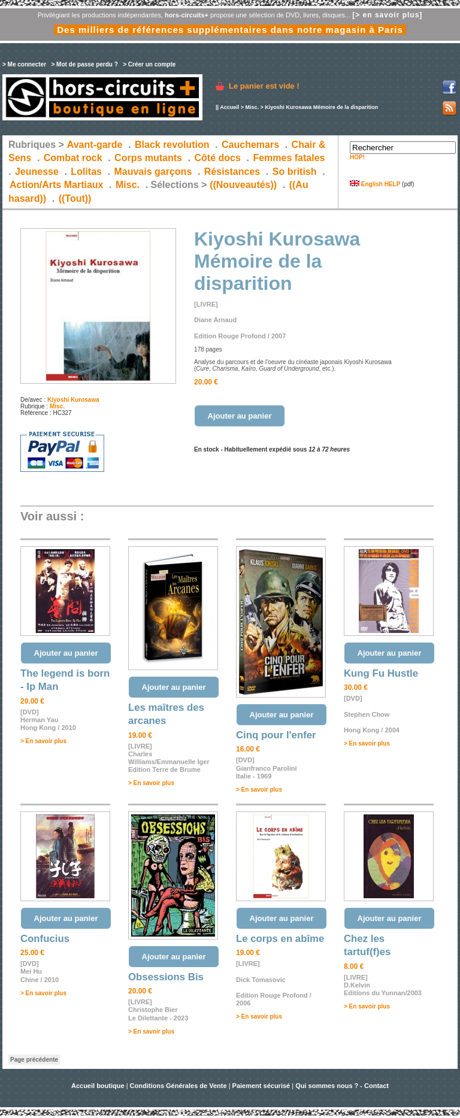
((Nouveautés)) (243, 185)
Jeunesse (37, 171)
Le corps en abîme (280, 938)
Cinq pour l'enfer (276, 735)
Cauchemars (250, 145)
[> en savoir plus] (387, 15)
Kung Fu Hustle (381, 673)
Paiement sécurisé (261, 1085)
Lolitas (86, 171)
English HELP (375, 184)
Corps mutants (149, 158)
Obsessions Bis (166, 977)
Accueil (229, 107)
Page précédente (34, 1059)
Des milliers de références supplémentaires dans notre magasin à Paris (230, 30)
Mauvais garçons (153, 171)
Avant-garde (95, 145)
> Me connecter (24, 64)
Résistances (232, 171)
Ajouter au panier (240, 415)
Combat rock (73, 158)
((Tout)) (75, 198)
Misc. (252, 107)
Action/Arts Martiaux (56, 185)
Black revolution (172, 145)
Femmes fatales (289, 158)
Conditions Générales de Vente (178, 1085)
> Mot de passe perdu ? (84, 64)
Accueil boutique (98, 1085)
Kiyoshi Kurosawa (73, 399)
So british (295, 171)
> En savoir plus (43, 741)
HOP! (357, 157)
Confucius (44, 938)
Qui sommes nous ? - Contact (342, 1085)
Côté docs (218, 158)
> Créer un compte (149, 64)
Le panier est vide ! (264, 85)
